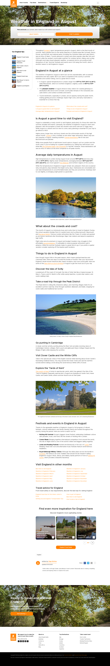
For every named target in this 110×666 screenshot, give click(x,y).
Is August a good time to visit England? (48, 109)
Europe (24, 42)
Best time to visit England (43, 468)
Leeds (87, 444)
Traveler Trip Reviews (85, 639)
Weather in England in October (76, 476)
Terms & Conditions (68, 655)
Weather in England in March (44, 473)
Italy (60, 637)
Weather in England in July (75, 471)
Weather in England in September (77, 473)
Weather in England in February (45, 471)
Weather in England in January (76, 468)
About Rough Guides (43, 637)
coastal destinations (71, 137)
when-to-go (37, 42)
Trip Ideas (33, 2)
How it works (24, 2)
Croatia (61, 641)
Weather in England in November (77, 478)
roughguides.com (15, 42)
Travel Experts (54, 2)
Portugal (61, 639)
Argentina (61, 648)
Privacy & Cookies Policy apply (80, 655)
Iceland (61, 643)
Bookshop (64, 2)
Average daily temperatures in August (47, 111)
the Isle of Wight (44, 234)
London (48, 135)
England (29, 42)
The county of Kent (42, 371)
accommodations (49, 243)
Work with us (42, 645)
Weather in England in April (44, 476)
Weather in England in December (77, 481)
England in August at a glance (45, 106)
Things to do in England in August (77, 109)
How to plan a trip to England (76, 499)
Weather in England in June (44, 481)
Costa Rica (61, 645)
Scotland (42, 453)
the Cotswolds (61, 146)
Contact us (41, 641)
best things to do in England (53, 263)
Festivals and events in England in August (79, 111)
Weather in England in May (44, 478)
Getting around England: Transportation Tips (49, 498)
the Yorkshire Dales (49, 146)
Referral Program (84, 643)
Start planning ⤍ (21, 613)
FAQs (40, 643)
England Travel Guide (66, 547)
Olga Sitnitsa (52, 561)
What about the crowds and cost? (77, 106)
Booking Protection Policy (86, 641)
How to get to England (74, 494)
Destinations (42, 2)
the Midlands (64, 163)
